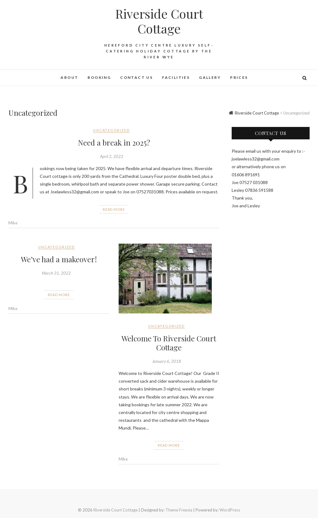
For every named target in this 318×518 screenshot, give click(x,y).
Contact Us (136, 77)
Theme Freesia (179, 509)
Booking (99, 77)
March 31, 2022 (56, 273)
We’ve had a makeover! (59, 259)
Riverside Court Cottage (159, 21)
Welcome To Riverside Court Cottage (168, 342)
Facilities (176, 77)
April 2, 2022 (111, 156)
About (69, 77)
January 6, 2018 (166, 361)
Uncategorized (111, 130)
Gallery (210, 77)
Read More (114, 209)
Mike (12, 222)
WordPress (230, 509)
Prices (239, 77)
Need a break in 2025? (114, 142)
